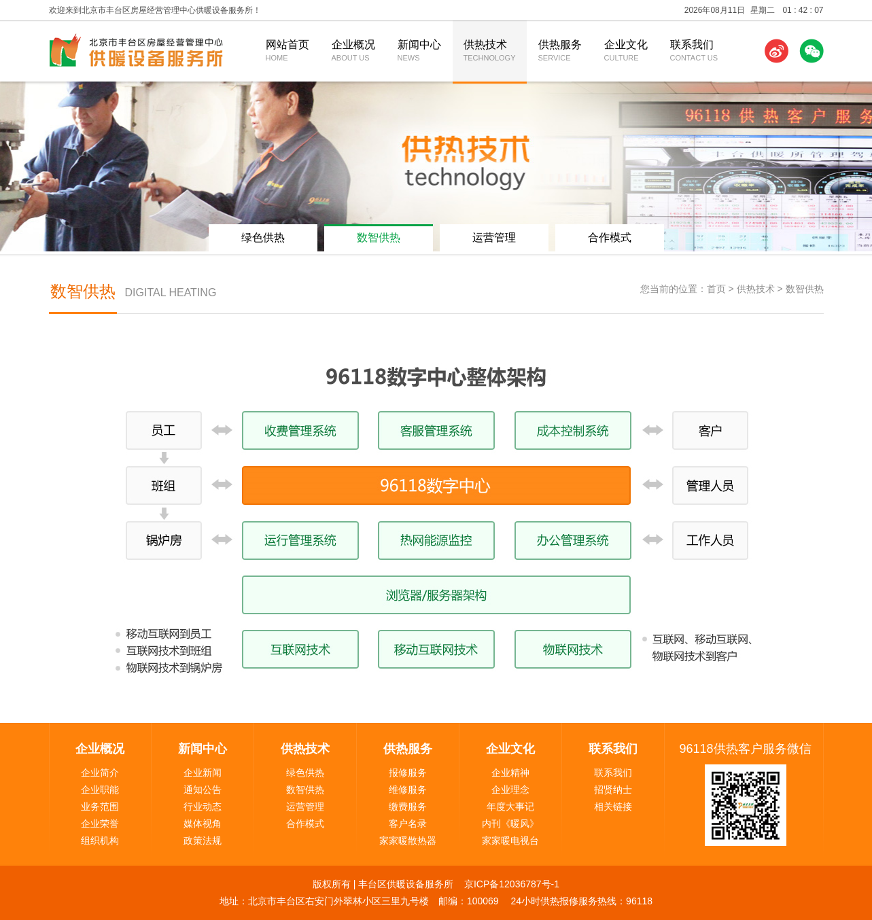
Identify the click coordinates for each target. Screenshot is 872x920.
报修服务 (408, 772)
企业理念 (510, 789)
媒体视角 (203, 823)
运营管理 (494, 237)
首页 (716, 288)
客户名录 (408, 823)
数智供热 (378, 237)
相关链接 (613, 806)
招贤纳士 (613, 789)
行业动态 (203, 806)
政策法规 (203, 840)
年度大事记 (510, 806)
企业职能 (100, 789)
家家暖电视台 (510, 840)
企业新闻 (203, 772)
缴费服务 (408, 806)
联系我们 (613, 772)
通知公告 (203, 789)
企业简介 (100, 772)
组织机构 (100, 840)
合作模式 (609, 237)
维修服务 (408, 789)
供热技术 (756, 288)
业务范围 (100, 806)
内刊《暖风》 (510, 823)
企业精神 (510, 772)
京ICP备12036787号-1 (511, 884)
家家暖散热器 (407, 840)
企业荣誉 (100, 823)
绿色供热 (263, 237)
